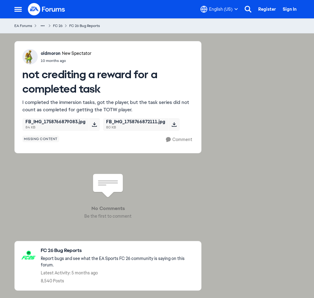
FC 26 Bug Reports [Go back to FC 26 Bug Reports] (84, 25)
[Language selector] (219, 9)
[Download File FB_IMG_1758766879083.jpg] (94, 124)
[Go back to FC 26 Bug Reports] (118, 250)
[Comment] (179, 140)
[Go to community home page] (46, 9)
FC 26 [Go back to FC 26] (58, 25)
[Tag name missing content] (40, 139)
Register (267, 9)
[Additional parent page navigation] (42, 25)
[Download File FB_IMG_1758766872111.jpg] (174, 124)
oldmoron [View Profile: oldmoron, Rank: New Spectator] (50, 53)
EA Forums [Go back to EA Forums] (23, 25)
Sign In (290, 9)
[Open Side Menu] (18, 9)
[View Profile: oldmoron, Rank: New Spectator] (30, 56)
